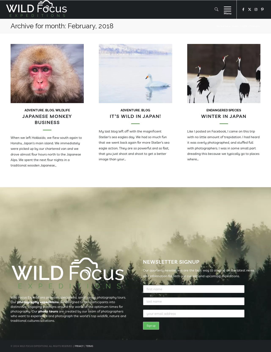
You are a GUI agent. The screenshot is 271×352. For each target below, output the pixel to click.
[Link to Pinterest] (262, 9)
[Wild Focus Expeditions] (37, 9)
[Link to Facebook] (243, 9)
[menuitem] (216, 9)
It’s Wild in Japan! (135, 116)
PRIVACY (79, 346)
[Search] (216, 9)
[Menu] (226, 9)
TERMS (89, 346)
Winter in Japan (223, 116)
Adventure (34, 110)
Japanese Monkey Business (47, 119)
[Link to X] (249, 9)
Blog (49, 110)
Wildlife (62, 110)
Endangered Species (223, 110)
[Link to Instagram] (256, 9)
